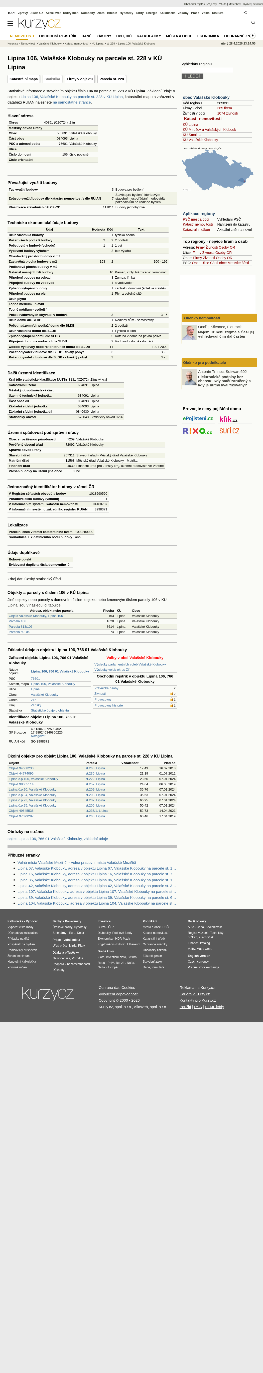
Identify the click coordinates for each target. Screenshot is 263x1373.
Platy (81, 945)
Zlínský (36, 705)
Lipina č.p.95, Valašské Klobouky (32, 805)
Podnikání (150, 921)
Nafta (130, 963)
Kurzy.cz (13, 43)
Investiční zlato (116, 957)
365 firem (224, 108)
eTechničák (206, 937)
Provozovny (102, 699)
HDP (118, 938)
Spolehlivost (214, 927)
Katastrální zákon (196, 230)
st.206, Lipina (95, 805)
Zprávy (23, 13)
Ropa (101, 963)
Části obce (218, 263)
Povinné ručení (18, 967)
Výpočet (32, 921)
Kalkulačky (149, 36)
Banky (57, 921)
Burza (101, 927)
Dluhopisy (104, 933)
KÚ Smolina (192, 135)
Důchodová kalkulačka (23, 933)
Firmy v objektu (80, 79)
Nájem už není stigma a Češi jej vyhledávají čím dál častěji (226, 334)
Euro (72, 933)
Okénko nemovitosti (201, 318)
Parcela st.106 (19, 632)
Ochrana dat (109, 987)
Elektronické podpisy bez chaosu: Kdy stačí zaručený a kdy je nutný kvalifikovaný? (224, 380)
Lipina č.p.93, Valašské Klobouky (32, 800)
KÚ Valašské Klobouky (200, 140)
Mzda (72, 945)
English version (199, 956)
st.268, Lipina (95, 816)
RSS (198, 1007)
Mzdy (126, 938)
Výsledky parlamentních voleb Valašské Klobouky (130, 664)
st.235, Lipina (95, 773)
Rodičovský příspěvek (22, 950)
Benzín (120, 963)
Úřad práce (60, 945)
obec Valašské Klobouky (206, 97)
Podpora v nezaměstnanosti (71, 964)
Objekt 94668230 (21, 768)
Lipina (35, 689)
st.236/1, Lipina (97, 811)
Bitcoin (112, 13)
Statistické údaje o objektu (50, 710)
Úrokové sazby (62, 927)
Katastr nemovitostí (202, 119)
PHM (110, 963)
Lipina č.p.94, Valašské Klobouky (32, 795)
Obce (196, 263)
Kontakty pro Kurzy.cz (198, 1000)
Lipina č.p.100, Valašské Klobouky (33, 779)
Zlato (101, 13)
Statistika (52, 79)
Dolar (80, 933)
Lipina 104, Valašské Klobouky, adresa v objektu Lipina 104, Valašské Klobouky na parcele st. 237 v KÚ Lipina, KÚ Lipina (97, 903)
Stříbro (132, 957)
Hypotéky (126, 13)
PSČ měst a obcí (196, 219)
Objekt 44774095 (21, 773)
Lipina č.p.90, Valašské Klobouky (32, 789)
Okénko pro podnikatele (204, 362)
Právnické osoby (106, 688)
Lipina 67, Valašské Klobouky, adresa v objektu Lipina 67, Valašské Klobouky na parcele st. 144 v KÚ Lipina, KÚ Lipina (97, 868)
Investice (104, 921)
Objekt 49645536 (21, 811)
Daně (87, 36)
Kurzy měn (70, 13)
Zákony (183, 13)
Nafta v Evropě (107, 967)
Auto (191, 927)
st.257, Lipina (95, 784)
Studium (258, 4)
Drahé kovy (106, 951)
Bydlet (247, 4)
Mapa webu (204, 949)
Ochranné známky (242, 36)
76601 (35, 678)
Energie (151, 13)
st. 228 (111, 43)
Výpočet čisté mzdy (20, 927)
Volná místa (71, 940)
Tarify (140, 13)
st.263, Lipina (95, 768)
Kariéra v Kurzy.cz (195, 994)
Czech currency (198, 961)
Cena (200, 927)
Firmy (200, 247)
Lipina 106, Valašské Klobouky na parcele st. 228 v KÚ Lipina (72, 97)
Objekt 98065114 (21, 784)
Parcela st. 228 (111, 79)
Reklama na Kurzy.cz (197, 987)
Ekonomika (208, 36)
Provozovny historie (108, 705)
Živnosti (100, 694)
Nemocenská (61, 958)
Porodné (77, 958)
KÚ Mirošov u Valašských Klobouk (209, 130)
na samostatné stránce (72, 102)
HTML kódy (214, 1007)
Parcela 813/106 (21, 626)
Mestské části (238, 263)
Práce (195, 13)
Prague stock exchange (203, 967)
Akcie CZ (36, 13)
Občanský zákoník (155, 950)
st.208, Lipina (95, 795)
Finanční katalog (199, 943)
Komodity (88, 13)
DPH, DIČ (124, 36)
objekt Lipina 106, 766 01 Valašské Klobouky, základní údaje (58, 839)
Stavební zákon (153, 961)
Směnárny (59, 933)
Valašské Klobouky (44, 695)
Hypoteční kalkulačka (22, 961)
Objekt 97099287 (21, 816)
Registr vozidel (198, 933)
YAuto (222, 4)
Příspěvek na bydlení (22, 944)
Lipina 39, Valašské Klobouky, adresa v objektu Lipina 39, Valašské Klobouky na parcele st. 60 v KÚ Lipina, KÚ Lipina (97, 897)
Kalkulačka (168, 13)
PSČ (166, 927)
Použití (185, 1007)
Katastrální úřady (154, 938)
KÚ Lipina (190, 125)
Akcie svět (53, 13)
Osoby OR (227, 247)
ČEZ (111, 927)
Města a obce (179, 36)
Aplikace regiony (199, 214)
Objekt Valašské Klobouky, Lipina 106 (36, 616)
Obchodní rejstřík (194, 4)
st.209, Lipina (95, 789)
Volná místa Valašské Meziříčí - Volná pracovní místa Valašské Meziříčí (77, 862)
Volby (191, 949)
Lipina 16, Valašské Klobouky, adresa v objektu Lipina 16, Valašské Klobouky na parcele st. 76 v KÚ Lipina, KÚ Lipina (97, 874)
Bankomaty (73, 921)
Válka (205, 13)
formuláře (158, 967)
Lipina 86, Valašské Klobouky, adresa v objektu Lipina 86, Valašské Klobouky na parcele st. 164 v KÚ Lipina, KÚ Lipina (97, 880)
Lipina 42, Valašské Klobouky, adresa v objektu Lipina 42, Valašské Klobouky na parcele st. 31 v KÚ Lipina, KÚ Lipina (97, 886)
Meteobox (235, 4)
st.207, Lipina (95, 800)
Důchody (58, 970)
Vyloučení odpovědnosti (119, 994)
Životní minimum (19, 956)
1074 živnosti (227, 113)
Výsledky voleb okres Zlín (112, 669)
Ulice (205, 263)
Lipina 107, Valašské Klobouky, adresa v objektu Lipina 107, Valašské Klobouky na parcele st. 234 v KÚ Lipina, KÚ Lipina (97, 891)
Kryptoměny (106, 944)
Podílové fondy (122, 933)
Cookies (128, 987)
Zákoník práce (152, 956)
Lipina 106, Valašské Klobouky (53, 684)
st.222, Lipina (95, 779)
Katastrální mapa (24, 79)
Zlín (34, 700)
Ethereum (133, 944)
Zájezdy (212, 4)
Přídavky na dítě (18, 938)
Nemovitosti (28, 43)
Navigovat (38, 736)
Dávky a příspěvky (66, 952)
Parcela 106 (17, 621)
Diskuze (217, 13)
